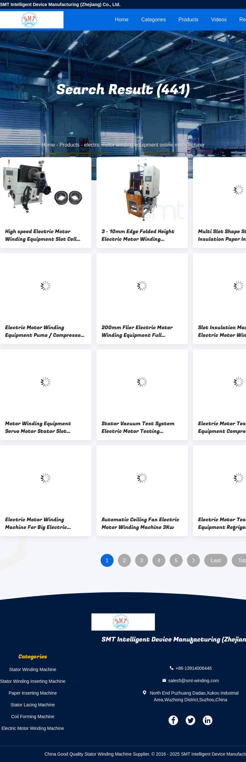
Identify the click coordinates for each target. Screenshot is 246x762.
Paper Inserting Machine (33, 693)
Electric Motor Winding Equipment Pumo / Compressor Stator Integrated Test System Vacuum (45, 331)
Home (122, 19)
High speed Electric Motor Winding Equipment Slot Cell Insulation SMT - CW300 (40, 235)
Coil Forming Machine (32, 716)
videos (219, 19)
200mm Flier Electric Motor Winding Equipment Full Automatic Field (137, 331)
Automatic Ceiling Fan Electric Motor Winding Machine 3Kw (140, 523)
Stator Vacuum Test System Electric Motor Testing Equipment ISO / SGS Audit (138, 427)
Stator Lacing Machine (32, 704)
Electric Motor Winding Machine (33, 728)
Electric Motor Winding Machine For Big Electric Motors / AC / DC (36, 523)
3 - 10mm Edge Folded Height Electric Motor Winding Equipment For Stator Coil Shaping (138, 235)
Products (188, 19)
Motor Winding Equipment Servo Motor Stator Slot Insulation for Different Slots (43, 427)
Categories (153, 19)
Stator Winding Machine (33, 669)
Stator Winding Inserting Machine (32, 681)
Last (216, 561)
